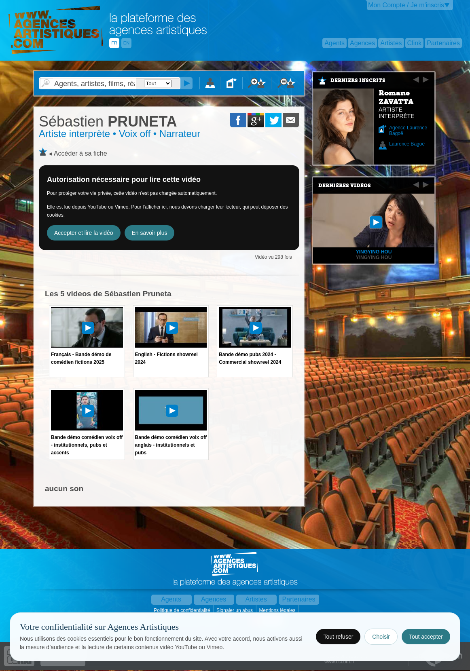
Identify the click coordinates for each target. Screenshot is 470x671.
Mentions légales (277, 610)
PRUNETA (108, 121)
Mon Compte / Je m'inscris (406, 5)
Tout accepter (426, 636)
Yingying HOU (374, 257)
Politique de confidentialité (183, 610)
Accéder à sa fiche (80, 153)
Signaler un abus (235, 610)
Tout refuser (338, 636)
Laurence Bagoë (407, 144)
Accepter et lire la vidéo (83, 233)
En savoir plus (149, 233)
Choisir (381, 636)
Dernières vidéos (344, 185)
